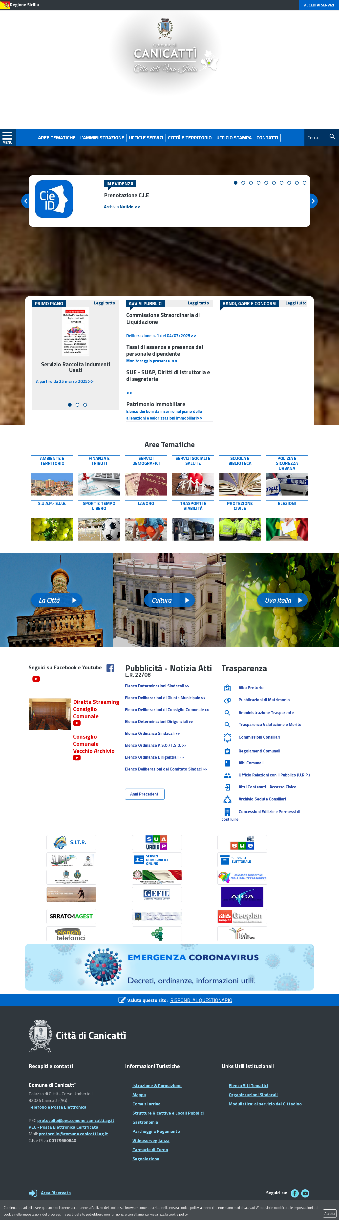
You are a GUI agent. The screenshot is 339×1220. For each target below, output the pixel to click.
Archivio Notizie (118, 206)
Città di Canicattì (91, 1035)
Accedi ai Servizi (319, 5)
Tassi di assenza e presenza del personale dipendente (164, 350)
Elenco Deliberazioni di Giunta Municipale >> (165, 698)
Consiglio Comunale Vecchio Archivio (94, 743)
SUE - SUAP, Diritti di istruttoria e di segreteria (168, 375)
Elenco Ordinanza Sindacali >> (152, 733)
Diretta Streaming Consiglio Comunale (96, 709)
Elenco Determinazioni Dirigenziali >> (159, 721)
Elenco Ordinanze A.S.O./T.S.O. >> (156, 745)
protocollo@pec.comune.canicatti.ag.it (75, 1120)
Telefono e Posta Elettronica (57, 1107)
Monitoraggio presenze (149, 361)
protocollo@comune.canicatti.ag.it (73, 1133)
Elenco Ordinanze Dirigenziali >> (154, 757)
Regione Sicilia (24, 4)
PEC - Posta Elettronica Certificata (63, 1127)
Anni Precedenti (144, 794)
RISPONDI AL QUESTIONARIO (201, 1000)
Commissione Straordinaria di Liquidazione (163, 318)
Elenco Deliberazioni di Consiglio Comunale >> (167, 709)
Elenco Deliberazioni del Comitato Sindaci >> (166, 769)
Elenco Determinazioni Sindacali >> (157, 686)
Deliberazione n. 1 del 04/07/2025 (158, 335)
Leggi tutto (104, 303)
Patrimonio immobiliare (155, 404)
